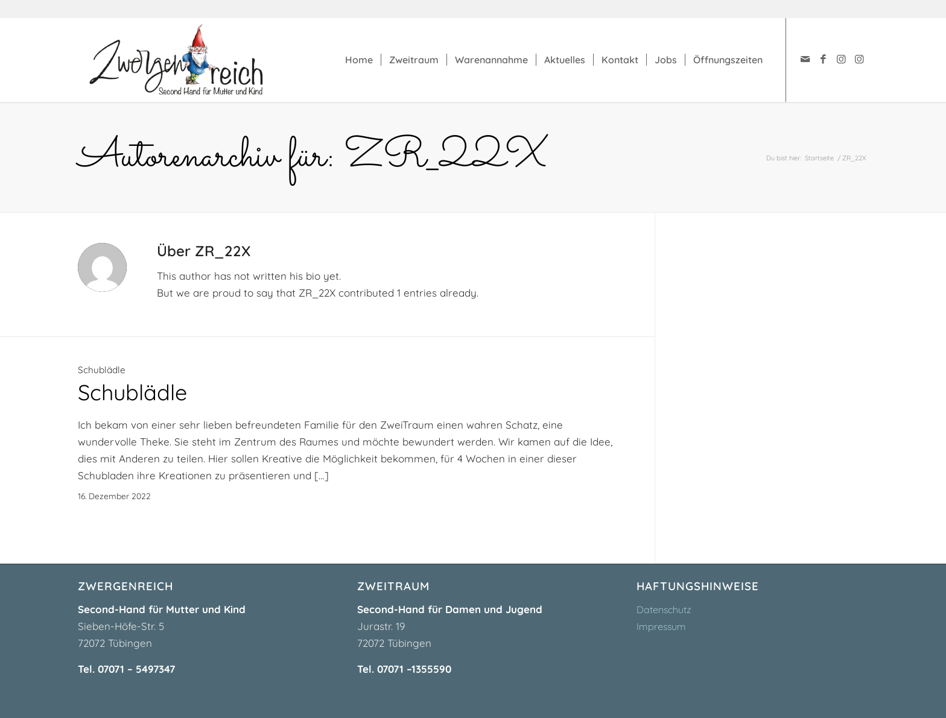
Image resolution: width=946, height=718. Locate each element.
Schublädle (101, 370)
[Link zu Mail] (805, 59)
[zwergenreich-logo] (188, 59)
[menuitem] (359, 59)
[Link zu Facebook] (823, 59)
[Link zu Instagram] (841, 59)
